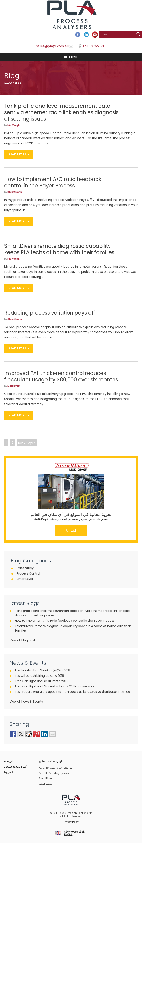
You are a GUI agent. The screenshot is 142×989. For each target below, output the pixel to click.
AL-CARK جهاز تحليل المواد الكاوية (56, 767)
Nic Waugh (13, 125)
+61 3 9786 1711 (94, 46)
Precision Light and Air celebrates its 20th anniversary (54, 686)
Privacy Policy (71, 822)
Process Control (28, 573)
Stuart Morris (14, 192)
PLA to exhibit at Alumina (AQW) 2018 (42, 670)
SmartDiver (25, 579)
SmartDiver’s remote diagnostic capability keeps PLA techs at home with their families (59, 249)
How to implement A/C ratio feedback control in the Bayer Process (52, 182)
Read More (17, 154)
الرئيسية (8, 83)
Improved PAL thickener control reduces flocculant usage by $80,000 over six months (61, 376)
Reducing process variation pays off (49, 312)
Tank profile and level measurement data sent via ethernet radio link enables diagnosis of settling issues (61, 112)
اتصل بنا (71, 530)
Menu (73, 57)
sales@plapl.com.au (52, 46)
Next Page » (26, 443)
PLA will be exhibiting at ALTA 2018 (39, 676)
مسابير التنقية (45, 783)
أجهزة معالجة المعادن (15, 767)
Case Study (25, 568)
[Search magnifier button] (138, 34)
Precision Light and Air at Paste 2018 (41, 681)
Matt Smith (13, 386)
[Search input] (118, 34)
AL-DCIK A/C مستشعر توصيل (54, 773)
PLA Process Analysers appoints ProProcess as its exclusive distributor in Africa (72, 692)
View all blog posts (23, 640)
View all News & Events (26, 701)
